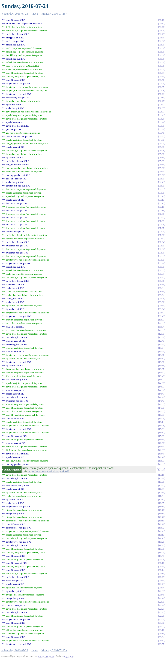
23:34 (161, 637)
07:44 (161, 263)
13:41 (161, 372)
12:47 (161, 341)
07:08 (161, 192)
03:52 (161, 136)
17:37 (161, 499)
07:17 (161, 203)
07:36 (161, 249)
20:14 (161, 570)
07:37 (161, 256)
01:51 (161, 73)
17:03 (161, 464)
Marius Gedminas (46, 656)
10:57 (161, 319)
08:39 (161, 284)
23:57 (161, 644)
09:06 (161, 302)
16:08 (161, 443)
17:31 (161, 489)
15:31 (161, 429)
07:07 (161, 189)
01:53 (161, 76)
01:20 (161, 27)
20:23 (161, 577)
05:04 (161, 143)
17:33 (161, 492)
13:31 (161, 358)
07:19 (161, 210)
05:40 (161, 171)
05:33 (161, 157)
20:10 (161, 563)
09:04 (161, 295)
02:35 (161, 108)
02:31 (161, 104)
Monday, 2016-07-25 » (54, 13)
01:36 (161, 37)
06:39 (161, 185)
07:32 (161, 238)
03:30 (161, 125)
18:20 (161, 524)
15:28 (161, 425)
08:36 (161, 281)
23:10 (161, 630)
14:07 (161, 379)
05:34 (161, 164)
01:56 (161, 80)
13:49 (161, 376)
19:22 (161, 545)
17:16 (161, 474)
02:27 (161, 101)
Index (35, 13)
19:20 (161, 541)
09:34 (161, 309)
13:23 (161, 344)
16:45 (161, 453)
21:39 (161, 591)
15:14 (161, 422)
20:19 (161, 573)
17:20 (161, 478)
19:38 (161, 549)
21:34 (161, 587)
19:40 (161, 552)
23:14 (161, 633)
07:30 (161, 235)
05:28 (161, 150)
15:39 (161, 436)
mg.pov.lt (68, 656)
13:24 (161, 348)
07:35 (161, 245)
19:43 (161, 556)
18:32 (161, 527)
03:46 (161, 129)
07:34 (161, 242)
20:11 (161, 566)
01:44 (161, 69)
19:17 (161, 534)
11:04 (161, 326)
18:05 (161, 503)
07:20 (161, 214)
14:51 (161, 404)
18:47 (161, 531)
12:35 (161, 333)
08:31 (161, 274)
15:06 (161, 418)
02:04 (161, 83)
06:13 (161, 182)
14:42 (161, 397)
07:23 (161, 221)
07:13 (161, 199)
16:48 (161, 457)
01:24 (161, 30)
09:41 (161, 312)
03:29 (161, 122)
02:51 (161, 111)
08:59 (161, 291)
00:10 (161, 20)
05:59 (161, 178)
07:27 (161, 228)
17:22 (161, 485)
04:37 (161, 140)
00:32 (161, 23)
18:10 (161, 506)
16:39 (161, 446)
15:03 (161, 415)
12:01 (161, 330)
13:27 (161, 355)
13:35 (161, 365)
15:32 (161, 432)
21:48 (161, 594)
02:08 (161, 90)
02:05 (161, 87)
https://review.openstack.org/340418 (48, 471)
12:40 (161, 337)
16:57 (161, 460)
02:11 (161, 94)
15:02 (161, 411)
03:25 (161, 115)
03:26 (161, 118)
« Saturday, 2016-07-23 (14, 13)
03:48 (161, 133)
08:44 (161, 288)
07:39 (161, 259)
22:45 (161, 619)
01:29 (161, 34)
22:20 (161, 605)
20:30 (161, 580)
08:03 (161, 270)
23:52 (161, 640)
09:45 (161, 316)
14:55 (161, 408)
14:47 (161, 400)
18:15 (161, 520)
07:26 (161, 224)
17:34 (161, 496)
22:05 (161, 601)
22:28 (161, 616)
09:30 (161, 305)
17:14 (161, 469)
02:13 (161, 97)
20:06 (161, 559)
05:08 (161, 147)
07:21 (161, 217)
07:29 (161, 231)
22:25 (161, 612)
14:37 (161, 383)
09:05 (161, 298)
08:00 (161, 266)
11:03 (161, 323)
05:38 (161, 168)
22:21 (161, 608)
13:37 (161, 369)
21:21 (161, 584)
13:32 (161, 362)
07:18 (161, 207)
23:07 (161, 623)
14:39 (161, 390)
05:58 (161, 175)
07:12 (161, 196)
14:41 (161, 393)
